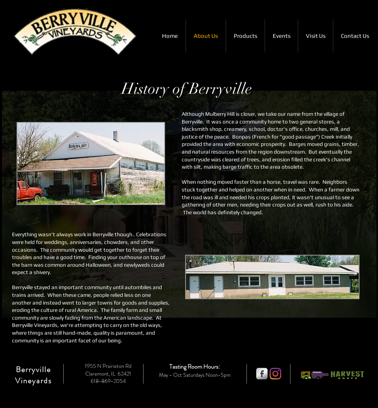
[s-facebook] (262, 373)
